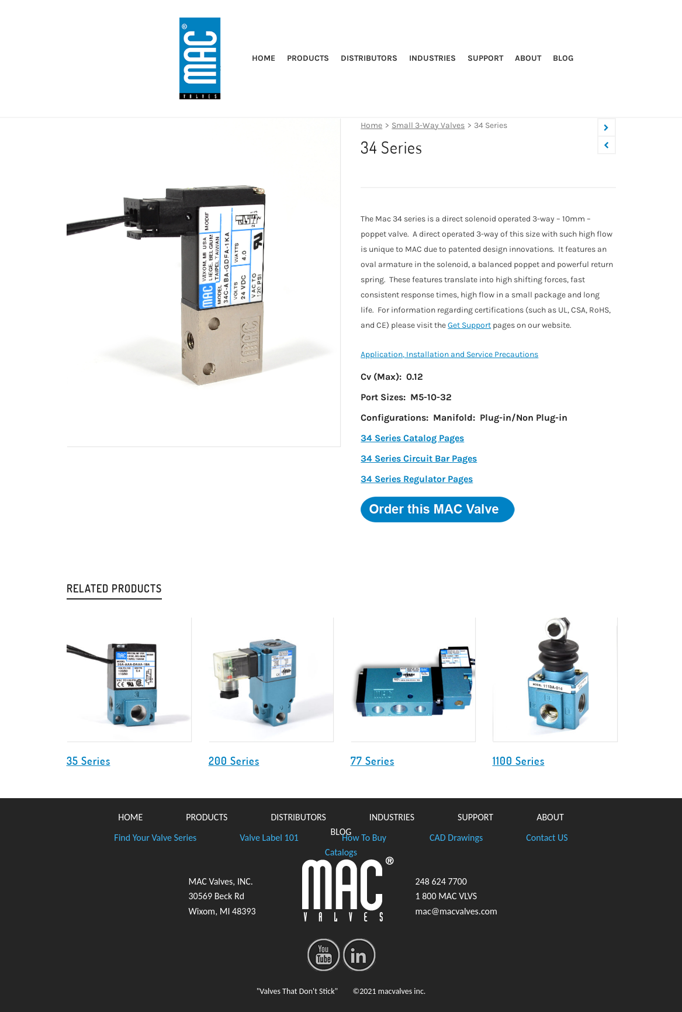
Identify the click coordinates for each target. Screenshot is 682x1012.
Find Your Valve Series (155, 837)
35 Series (88, 760)
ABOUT (550, 817)
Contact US (546, 837)
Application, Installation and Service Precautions (449, 354)
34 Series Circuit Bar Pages (419, 458)
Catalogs (341, 852)
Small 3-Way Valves (428, 125)
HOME (130, 817)
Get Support (469, 325)
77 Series (372, 760)
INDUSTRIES (391, 817)
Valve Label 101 (269, 837)
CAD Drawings (456, 837)
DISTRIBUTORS (298, 817)
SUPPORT (475, 817)
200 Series (234, 760)
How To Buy (364, 837)
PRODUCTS (206, 817)
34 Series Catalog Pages (412, 437)
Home (371, 125)
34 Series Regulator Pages (417, 478)
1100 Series (519, 760)
